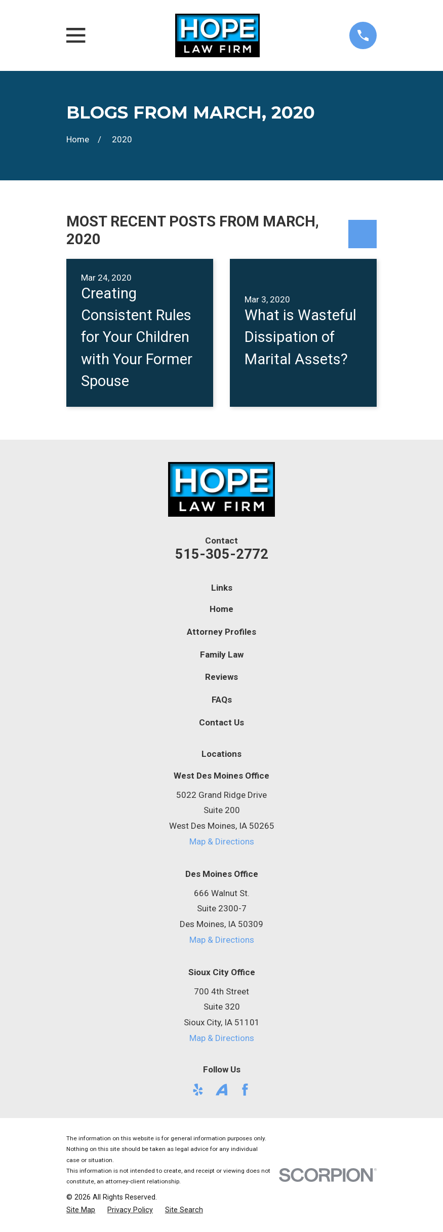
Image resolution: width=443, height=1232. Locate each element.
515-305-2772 (221, 554)
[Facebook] (245, 1090)
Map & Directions (221, 841)
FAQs (222, 700)
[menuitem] (80, 1210)
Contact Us (221, 722)
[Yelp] (198, 1090)
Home (221, 609)
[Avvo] (222, 1090)
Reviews (221, 677)
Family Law (222, 654)
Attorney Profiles (221, 632)
